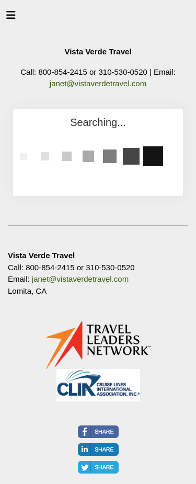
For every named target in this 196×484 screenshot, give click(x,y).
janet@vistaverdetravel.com (98, 83)
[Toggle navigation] (11, 17)
